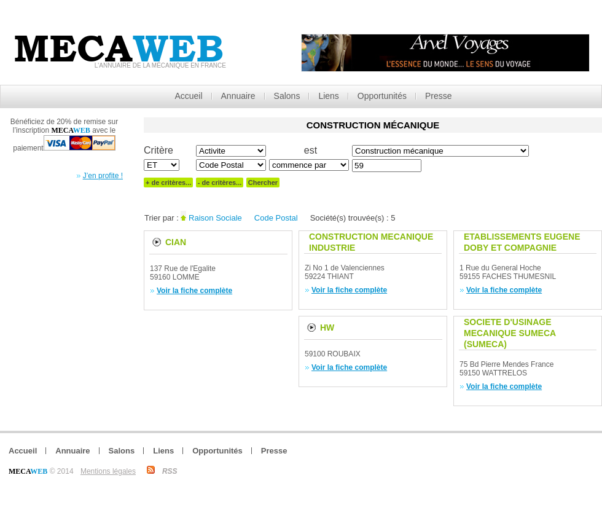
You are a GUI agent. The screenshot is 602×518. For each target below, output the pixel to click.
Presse (438, 96)
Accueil (188, 96)
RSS (170, 471)
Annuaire (238, 96)
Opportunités (382, 96)
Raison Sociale (215, 217)
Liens (328, 96)
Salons (287, 96)
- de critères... (220, 182)
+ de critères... (168, 182)
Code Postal (276, 217)
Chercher (263, 182)
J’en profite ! (103, 175)
